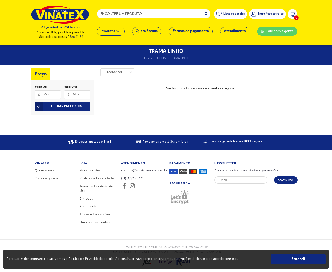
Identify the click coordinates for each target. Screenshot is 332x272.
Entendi (298, 259)
